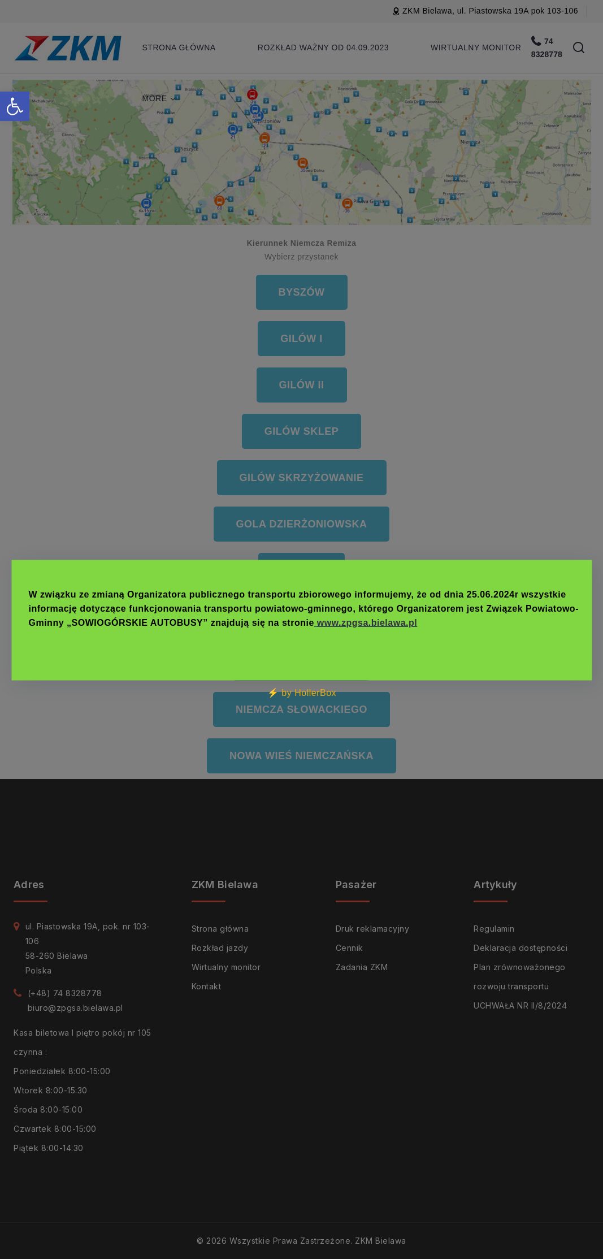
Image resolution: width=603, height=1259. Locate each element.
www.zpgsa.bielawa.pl (366, 622)
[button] (14, 106)
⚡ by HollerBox (301, 692)
